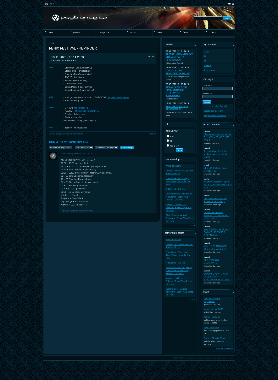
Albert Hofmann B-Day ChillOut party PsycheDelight (179, 57)
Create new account (213, 111)
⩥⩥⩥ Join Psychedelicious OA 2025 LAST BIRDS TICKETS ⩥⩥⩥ (216, 232)
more (192, 225)
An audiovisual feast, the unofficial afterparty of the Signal (215, 154)
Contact (212, 32)
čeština (229, 4)
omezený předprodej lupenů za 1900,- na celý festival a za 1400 (218, 185)
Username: (208, 85)
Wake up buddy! (173, 166)
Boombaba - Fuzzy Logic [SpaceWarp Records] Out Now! (178, 181)
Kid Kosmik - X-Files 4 (176, 189)
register (61, 134)
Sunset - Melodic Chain (214, 338)
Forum (185, 32)
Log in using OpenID (217, 106)
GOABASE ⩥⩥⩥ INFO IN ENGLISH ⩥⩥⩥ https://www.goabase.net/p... (217, 277)
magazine (104, 32)
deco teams (209, 70)
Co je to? (173, 146)
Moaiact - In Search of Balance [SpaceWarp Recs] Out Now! (179, 207)
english (233, 4)
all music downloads (224, 348)
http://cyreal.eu (81, 108)
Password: (208, 93)
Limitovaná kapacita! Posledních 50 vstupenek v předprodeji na (216, 215)
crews (206, 51)
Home (51, 43)
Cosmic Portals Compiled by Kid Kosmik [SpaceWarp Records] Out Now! (179, 197)
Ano (170, 136)
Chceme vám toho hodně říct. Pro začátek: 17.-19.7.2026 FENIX (217, 137)
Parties (76, 32)
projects (207, 65)
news (50, 32)
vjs (205, 61)
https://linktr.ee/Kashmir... (87, 111)
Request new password (215, 115)
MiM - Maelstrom (211, 327)
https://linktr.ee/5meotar (118, 97)
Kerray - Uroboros (212, 317)
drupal (209, 358)
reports (133, 32)
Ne (170, 141)
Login (52, 134)
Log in (52, 4)
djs (205, 56)
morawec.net (227, 358)
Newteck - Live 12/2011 (215, 309)
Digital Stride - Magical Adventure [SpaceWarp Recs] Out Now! (180, 218)
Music (160, 32)
